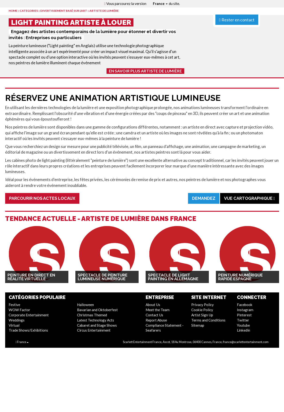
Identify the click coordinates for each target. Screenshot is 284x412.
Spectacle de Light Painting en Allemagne (173, 277)
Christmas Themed (92, 315)
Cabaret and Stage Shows (97, 325)
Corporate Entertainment (29, 315)
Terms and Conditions (208, 320)
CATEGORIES (29, 10)
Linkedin (243, 330)
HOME (13, 10)
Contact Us (154, 315)
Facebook (244, 304)
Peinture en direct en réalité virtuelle (31, 277)
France (160, 3)
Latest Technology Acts (95, 320)
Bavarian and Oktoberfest (97, 310)
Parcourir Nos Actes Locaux (42, 198)
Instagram (245, 310)
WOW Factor (19, 310)
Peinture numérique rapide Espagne (240, 277)
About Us (153, 304)
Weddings (17, 320)
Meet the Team (158, 310)
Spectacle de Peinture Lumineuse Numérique (102, 277)
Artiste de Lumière (104, 10)
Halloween (85, 304)
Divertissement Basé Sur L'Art (63, 10)
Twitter (243, 320)
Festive (14, 304)
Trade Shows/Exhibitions (28, 330)
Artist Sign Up (202, 315)
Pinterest (244, 315)
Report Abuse (156, 320)
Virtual (14, 325)
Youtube (243, 325)
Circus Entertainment (94, 330)
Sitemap (197, 325)
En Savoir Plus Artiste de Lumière (145, 70)
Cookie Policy (202, 310)
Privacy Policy (202, 304)
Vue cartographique (249, 198)
